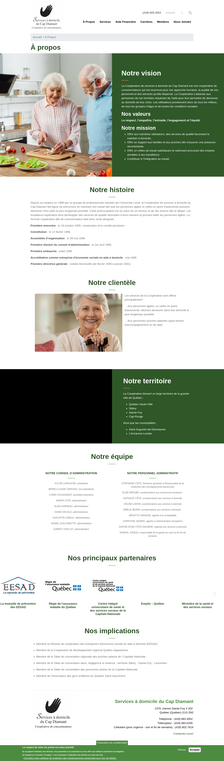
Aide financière (125, 21)
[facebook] (182, 12)
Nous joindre (182, 21)
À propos (89, 21)
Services (105, 21)
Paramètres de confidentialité (112, 743)
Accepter (195, 750)
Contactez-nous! (183, 733)
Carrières (146, 21)
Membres (163, 21)
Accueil (37, 37)
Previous (9, 594)
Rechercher (190, 13)
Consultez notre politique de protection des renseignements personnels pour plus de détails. (70, 758)
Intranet (170, 12)
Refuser (182, 750)
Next (215, 594)
